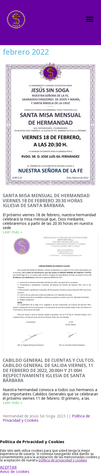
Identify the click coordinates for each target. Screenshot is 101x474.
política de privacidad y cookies (63, 460)
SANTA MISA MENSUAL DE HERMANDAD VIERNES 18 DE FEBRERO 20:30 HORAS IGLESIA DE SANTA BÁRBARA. (46, 201)
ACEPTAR (8, 467)
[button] (89, 19)
